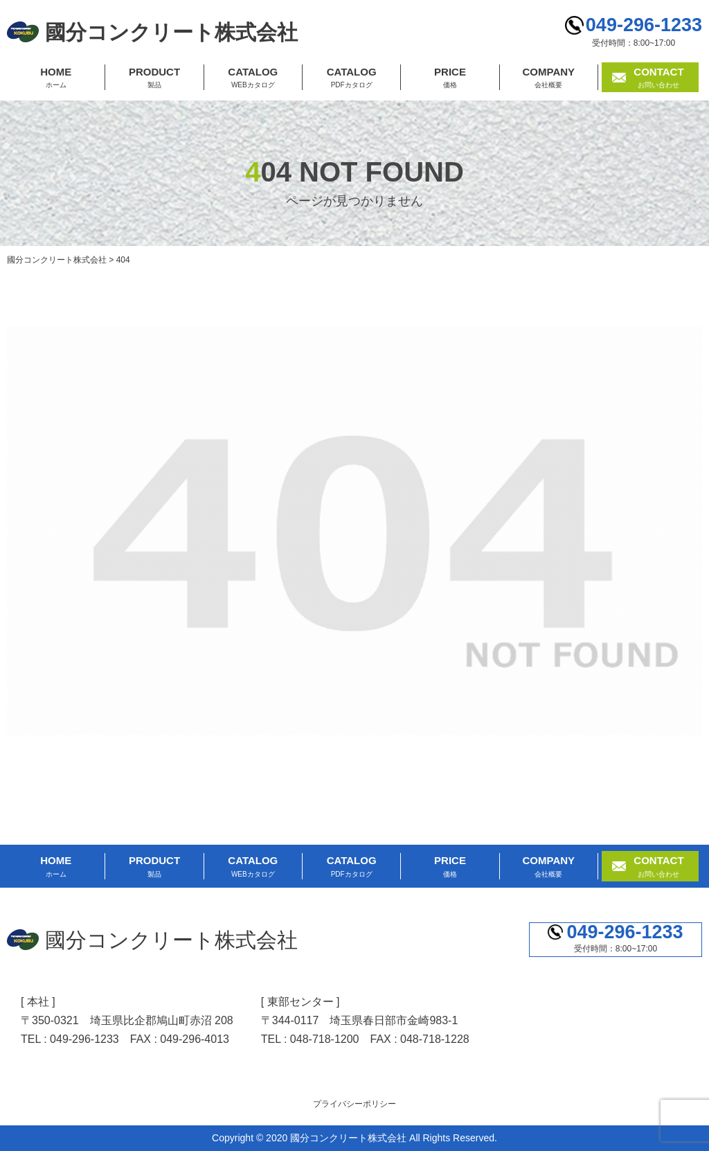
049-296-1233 (644, 25)
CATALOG (253, 78)
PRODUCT (154, 78)
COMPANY (548, 78)
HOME (55, 78)
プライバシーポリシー (354, 1104)
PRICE (449, 78)
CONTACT (659, 78)
